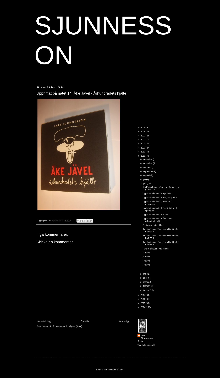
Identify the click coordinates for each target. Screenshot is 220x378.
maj (145, 274)
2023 (143, 136)
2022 (143, 140)
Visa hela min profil (146, 345)
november (148, 163)
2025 (143, 127)
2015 (143, 303)
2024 (143, 131)
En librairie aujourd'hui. (153, 225)
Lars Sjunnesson (147, 337)
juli (144, 179)
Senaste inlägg (44, 321)
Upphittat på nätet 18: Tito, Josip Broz (160, 197)
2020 (143, 148)
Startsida (85, 321)
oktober (147, 167)
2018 (143, 156)
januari (146, 290)
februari (147, 286)
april (145, 278)
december (148, 159)
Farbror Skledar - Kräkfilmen (156, 249)
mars (145, 282)
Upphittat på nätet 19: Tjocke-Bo (157, 193)
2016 (143, 299)
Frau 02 (146, 265)
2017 (143, 295)
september (148, 171)
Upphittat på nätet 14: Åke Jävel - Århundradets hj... (158, 219)
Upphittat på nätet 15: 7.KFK (156, 214)
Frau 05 (146, 253)
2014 (143, 307)
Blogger (120, 370)
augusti (146, 175)
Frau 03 (146, 261)
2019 (143, 152)
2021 (143, 143)
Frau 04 (146, 257)
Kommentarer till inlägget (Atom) (67, 326)
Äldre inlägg (124, 321)
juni (145, 183)
